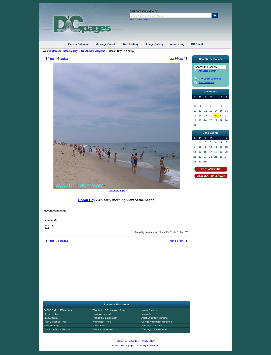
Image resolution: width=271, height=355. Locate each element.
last (181, 58)
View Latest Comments (210, 78)
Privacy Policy (147, 341)
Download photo (116, 190)
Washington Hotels (101, 321)
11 (215, 147)
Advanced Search (207, 71)
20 (226, 152)
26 (205, 120)
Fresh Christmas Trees (55, 321)
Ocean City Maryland (93, 51)
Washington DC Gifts (151, 325)
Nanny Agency (51, 318)
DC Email (197, 44)
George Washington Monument (156, 321)
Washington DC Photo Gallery (60, 51)
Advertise (134, 341)
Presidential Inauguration (104, 318)
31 (194, 125)
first (52, 58)
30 (226, 120)
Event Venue (98, 325)
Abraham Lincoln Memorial (154, 318)
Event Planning (51, 325)
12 (221, 147)
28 (215, 120)
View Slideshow (206, 82)
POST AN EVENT (210, 169)
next (172, 58)
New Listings (131, 44)
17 (210, 152)
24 (194, 120)
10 (210, 147)
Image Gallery (154, 44)
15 (200, 152)
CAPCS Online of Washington (58, 310)
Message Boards (106, 44)
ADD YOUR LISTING (139, 20)
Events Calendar (78, 44)
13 (226, 147)
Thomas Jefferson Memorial (57, 329)
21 (216, 115)
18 (215, 152)
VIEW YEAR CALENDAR (211, 176)
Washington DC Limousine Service (109, 310)
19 (221, 152)
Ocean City (86, 200)
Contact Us (122, 341)
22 (221, 115)
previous (64, 58)
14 (194, 152)
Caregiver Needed (101, 314)
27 (210, 120)
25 (200, 120)
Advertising (177, 44)
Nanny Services (149, 310)
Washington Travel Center (154, 329)
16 (205, 152)
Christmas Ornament (102, 329)
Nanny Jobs (147, 314)
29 (221, 120)
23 (226, 115)
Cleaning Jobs (51, 314)
